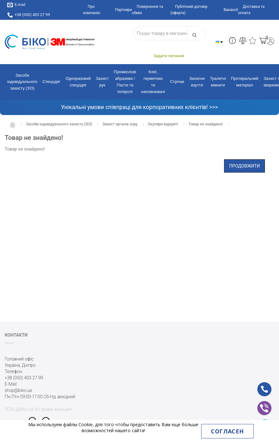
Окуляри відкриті (163, 124)
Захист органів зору (119, 124)
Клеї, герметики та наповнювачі (153, 81)
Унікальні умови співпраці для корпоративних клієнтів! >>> (139, 107)
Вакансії (230, 10)
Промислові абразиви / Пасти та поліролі (125, 81)
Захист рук (102, 81)
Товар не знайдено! (205, 124)
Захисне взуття (197, 81)
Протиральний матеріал (244, 81)
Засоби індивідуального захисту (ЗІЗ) (22, 82)
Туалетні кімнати (218, 81)
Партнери (123, 10)
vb (259, 404)
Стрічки (177, 81)
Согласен (227, 431)
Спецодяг (51, 81)
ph (259, 385)
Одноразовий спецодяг (78, 81)
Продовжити (244, 165)
